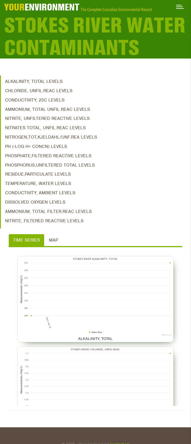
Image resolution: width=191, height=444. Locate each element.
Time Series (26, 240)
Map (53, 240)
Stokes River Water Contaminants (95, 36)
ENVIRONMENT (41, 7)
